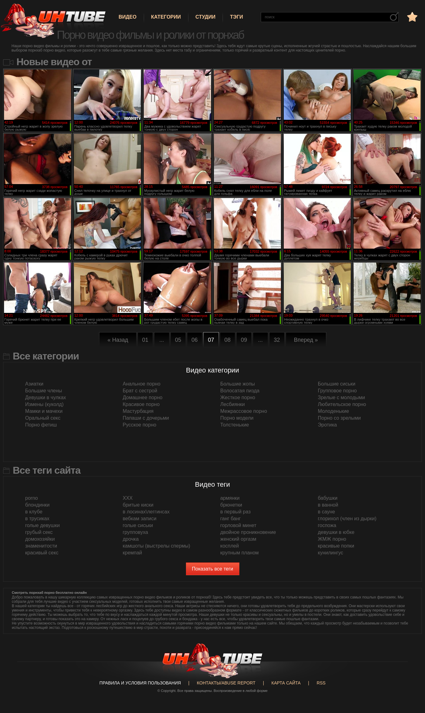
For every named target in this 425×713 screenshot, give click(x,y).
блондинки (37, 505)
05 (178, 340)
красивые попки (336, 545)
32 (277, 340)
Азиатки (34, 383)
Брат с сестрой (140, 390)
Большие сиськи (336, 383)
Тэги (236, 17)
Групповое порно (337, 390)
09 (244, 340)
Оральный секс (43, 418)
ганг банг (230, 518)
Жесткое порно (237, 397)
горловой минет (238, 525)
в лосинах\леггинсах (146, 511)
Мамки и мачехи (44, 411)
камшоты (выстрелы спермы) (156, 545)
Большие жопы (237, 383)
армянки (230, 498)
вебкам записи (139, 518)
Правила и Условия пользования (140, 682)
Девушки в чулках (45, 397)
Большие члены (43, 390)
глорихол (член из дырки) (347, 518)
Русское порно (139, 424)
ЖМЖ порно (332, 539)
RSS (321, 682)
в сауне (326, 511)
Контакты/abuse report (226, 682)
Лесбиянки (232, 404)
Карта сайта (286, 682)
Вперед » (306, 340)
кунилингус (330, 552)
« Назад (117, 340)
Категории (166, 17)
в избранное (411, 16)
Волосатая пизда (240, 390)
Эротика (327, 424)
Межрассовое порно (243, 411)
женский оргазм (238, 539)
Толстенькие (234, 424)
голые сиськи (138, 525)
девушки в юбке (336, 532)
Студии (205, 17)
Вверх (411, 669)
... (161, 340)
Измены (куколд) (44, 404)
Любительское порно (342, 404)
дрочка (130, 539)
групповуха (135, 532)
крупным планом (239, 552)
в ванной (328, 505)
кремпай (132, 552)
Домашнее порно (142, 397)
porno (31, 498)
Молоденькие (333, 411)
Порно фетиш (41, 424)
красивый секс (41, 552)
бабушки (327, 498)
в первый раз (235, 511)
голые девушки (42, 525)
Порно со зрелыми (339, 418)
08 (227, 340)
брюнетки (231, 505)
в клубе (34, 511)
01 (145, 340)
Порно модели (237, 418)
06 (195, 340)
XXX (128, 498)
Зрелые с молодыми (341, 397)
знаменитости (41, 545)
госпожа (327, 525)
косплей (229, 545)
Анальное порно (141, 383)
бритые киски (138, 505)
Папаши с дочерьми (146, 418)
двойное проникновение (248, 532)
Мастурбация (138, 411)
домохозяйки (40, 539)
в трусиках (37, 518)
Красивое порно (141, 404)
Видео (128, 17)
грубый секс (39, 532)
